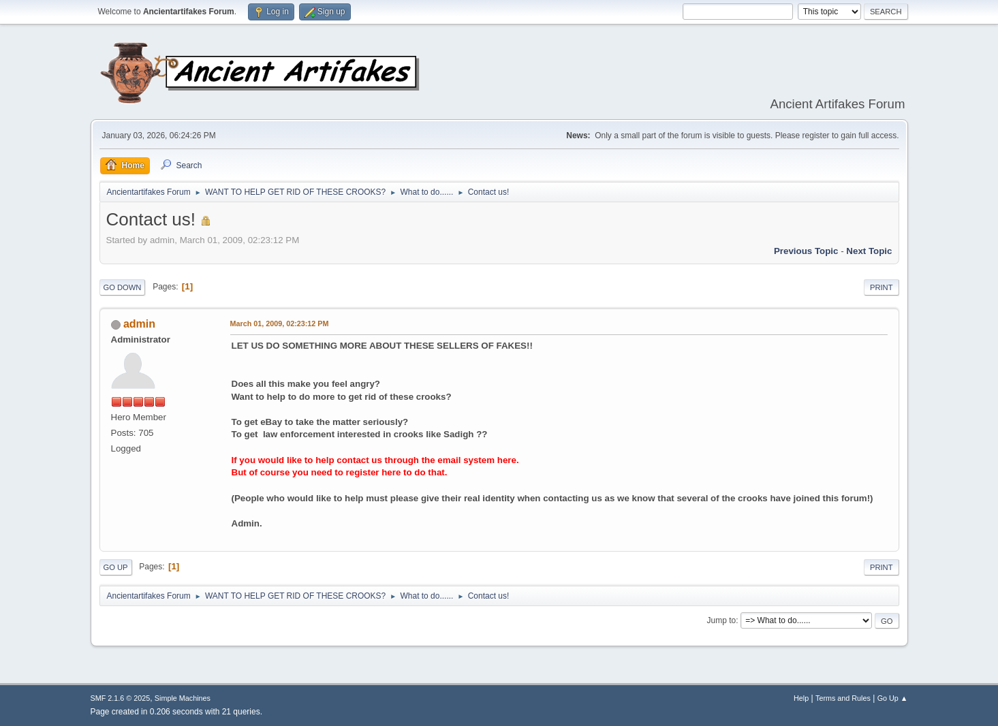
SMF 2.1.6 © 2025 (121, 698)
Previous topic (806, 251)
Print (881, 287)
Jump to (721, 620)
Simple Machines (182, 698)
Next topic (869, 251)
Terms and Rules (843, 698)
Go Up (116, 567)
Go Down (123, 287)
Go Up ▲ (892, 698)
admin (139, 324)
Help (801, 698)
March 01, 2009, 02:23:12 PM (279, 323)
